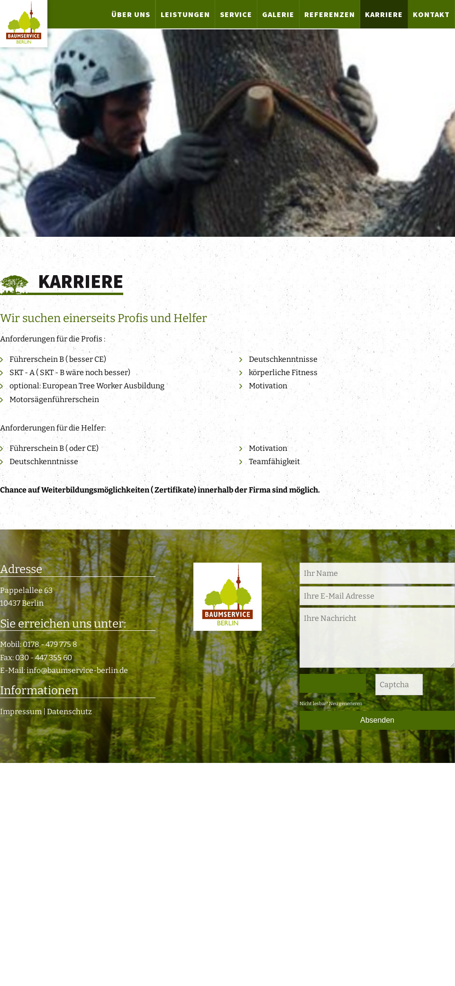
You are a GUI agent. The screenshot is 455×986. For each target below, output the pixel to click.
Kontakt (431, 14)
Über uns (130, 14)
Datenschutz (69, 711)
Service (236, 14)
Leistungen (185, 14)
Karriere (384, 14)
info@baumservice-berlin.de (77, 670)
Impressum (21, 711)
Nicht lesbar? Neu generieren (331, 704)
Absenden (377, 720)
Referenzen (329, 14)
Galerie (278, 14)
